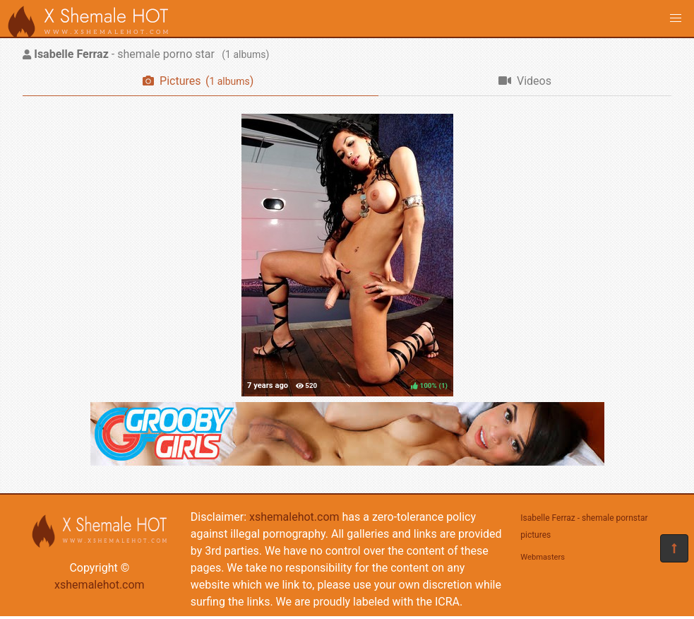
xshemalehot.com (99, 584)
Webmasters (542, 557)
